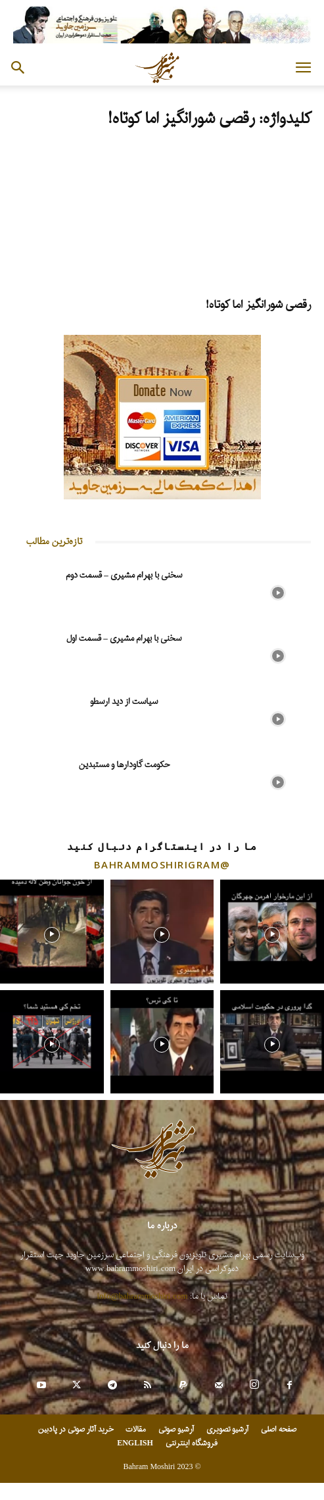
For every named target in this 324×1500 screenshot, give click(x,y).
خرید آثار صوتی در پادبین (75, 1430)
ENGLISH (135, 1443)
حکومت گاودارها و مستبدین (124, 764)
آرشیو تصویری (227, 1430)
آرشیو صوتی (176, 1430)
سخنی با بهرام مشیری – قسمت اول (123, 638)
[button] (303, 68)
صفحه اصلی (278, 1430)
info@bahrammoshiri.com (142, 1296)
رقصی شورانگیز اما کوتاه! (258, 305)
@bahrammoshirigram (162, 864)
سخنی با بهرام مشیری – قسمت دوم (124, 575)
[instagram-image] (52, 932)
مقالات (136, 1430)
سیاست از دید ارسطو (124, 701)
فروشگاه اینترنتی (192, 1443)
